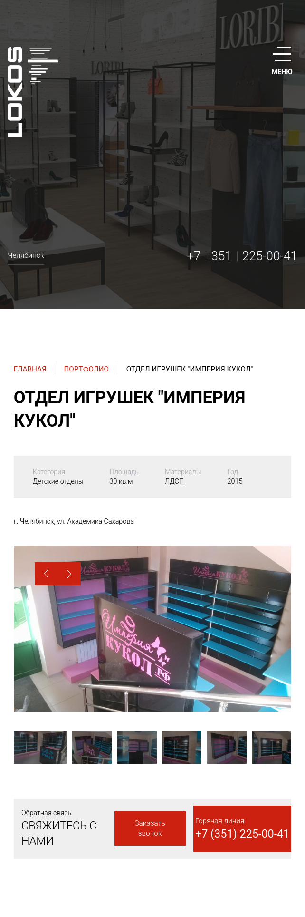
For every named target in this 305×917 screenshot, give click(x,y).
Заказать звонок (149, 828)
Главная (30, 369)
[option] (152, 629)
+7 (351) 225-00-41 (242, 833)
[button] (46, 573)
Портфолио (86, 369)
